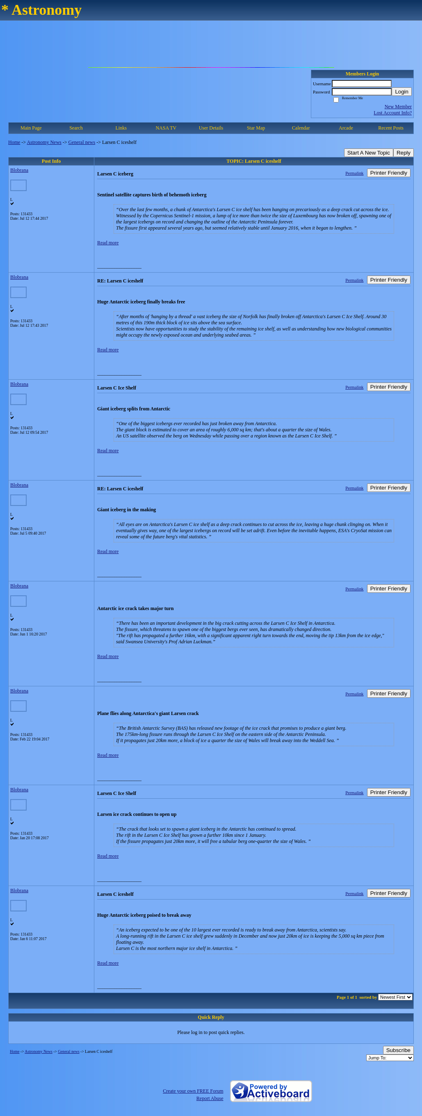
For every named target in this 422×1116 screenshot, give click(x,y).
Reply (404, 153)
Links (120, 128)
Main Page (31, 128)
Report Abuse (210, 1098)
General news (82, 142)
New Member (398, 106)
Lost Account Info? (393, 113)
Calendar (301, 128)
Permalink (354, 173)
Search (76, 128)
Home (14, 142)
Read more (108, 243)
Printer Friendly (388, 173)
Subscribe (398, 1050)
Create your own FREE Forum (193, 1091)
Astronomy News (44, 142)
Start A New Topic (368, 153)
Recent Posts (391, 128)
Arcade (346, 128)
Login (401, 92)
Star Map (256, 128)
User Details (211, 128)
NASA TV (165, 128)
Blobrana (19, 170)
